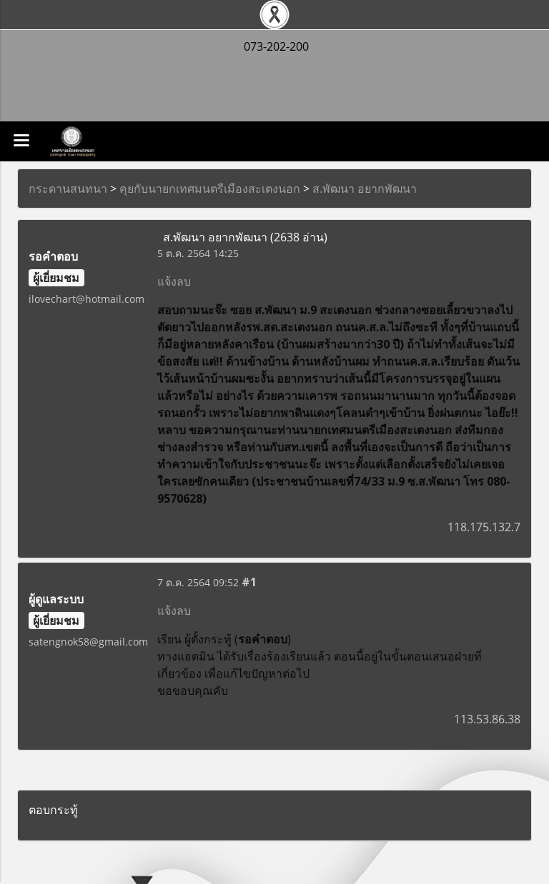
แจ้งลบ (174, 281)
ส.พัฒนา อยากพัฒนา (364, 188)
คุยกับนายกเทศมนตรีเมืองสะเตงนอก (209, 188)
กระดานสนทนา (68, 188)
